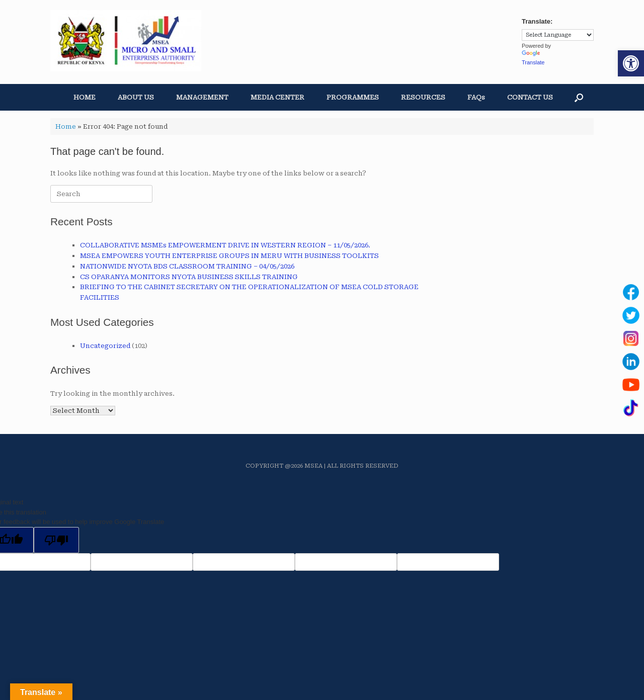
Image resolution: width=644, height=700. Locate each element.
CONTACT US (530, 97)
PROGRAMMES (353, 97)
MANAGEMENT (202, 97)
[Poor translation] (56, 540)
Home (65, 126)
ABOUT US (136, 97)
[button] (631, 63)
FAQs (476, 97)
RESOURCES (423, 97)
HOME (84, 97)
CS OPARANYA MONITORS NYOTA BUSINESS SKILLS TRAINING (189, 277)
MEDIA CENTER (277, 97)
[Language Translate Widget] (558, 35)
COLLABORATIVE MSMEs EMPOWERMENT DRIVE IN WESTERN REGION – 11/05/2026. (225, 245)
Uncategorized (105, 345)
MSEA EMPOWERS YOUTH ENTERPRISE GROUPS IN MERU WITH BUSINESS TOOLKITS (229, 255)
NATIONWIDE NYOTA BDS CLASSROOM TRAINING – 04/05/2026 (187, 266)
